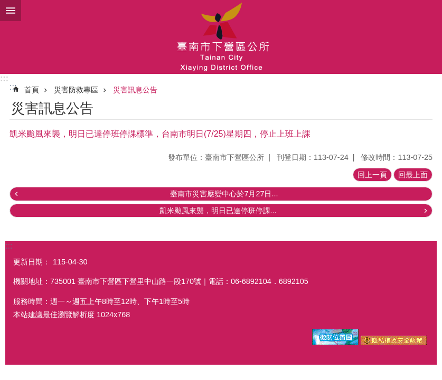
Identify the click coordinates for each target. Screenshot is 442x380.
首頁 (31, 90)
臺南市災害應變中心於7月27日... (224, 193)
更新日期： (31, 262)
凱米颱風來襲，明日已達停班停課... (218, 210)
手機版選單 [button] (10, 10)
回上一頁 (372, 174)
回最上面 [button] (413, 174)
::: (4, 78)
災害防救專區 (76, 90)
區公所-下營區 (221, 37)
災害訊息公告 (135, 90)
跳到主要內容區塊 (5, 5)
